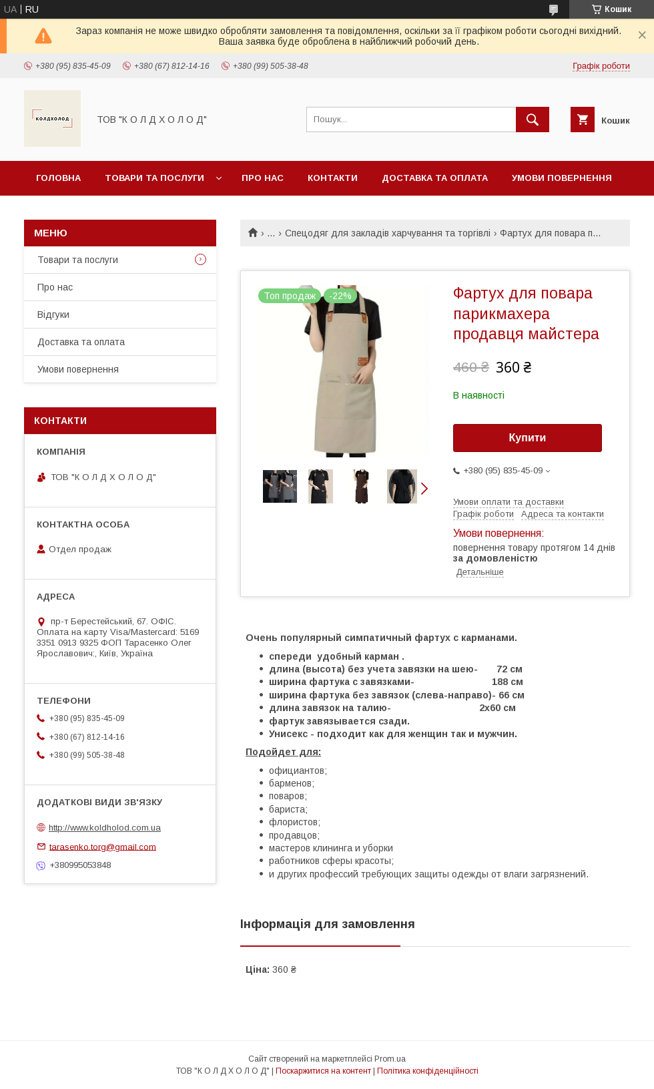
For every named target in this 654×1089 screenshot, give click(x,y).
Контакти (333, 178)
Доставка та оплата (435, 178)
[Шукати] (532, 119)
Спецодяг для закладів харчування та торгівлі (387, 233)
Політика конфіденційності (427, 1071)
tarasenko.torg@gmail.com (102, 846)
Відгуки (53, 314)
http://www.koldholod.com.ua (105, 828)
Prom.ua (390, 1059)
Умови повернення (562, 178)
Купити (528, 437)
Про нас (263, 178)
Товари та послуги (154, 178)
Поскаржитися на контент (323, 1071)
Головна (58, 178)
